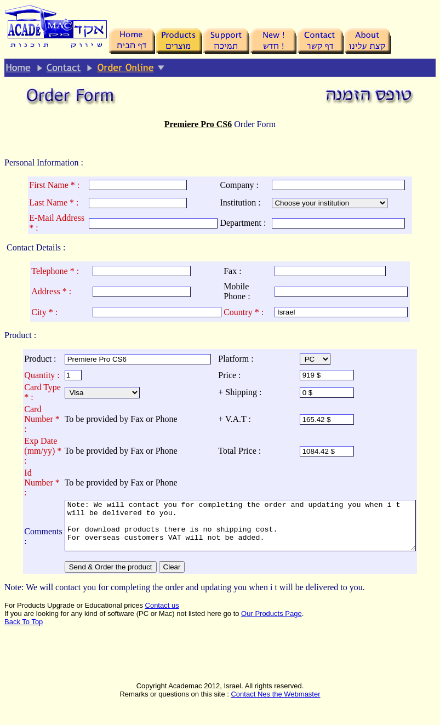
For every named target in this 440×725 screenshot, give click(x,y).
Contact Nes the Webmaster (275, 704)
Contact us (162, 615)
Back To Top (23, 631)
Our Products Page (271, 623)
